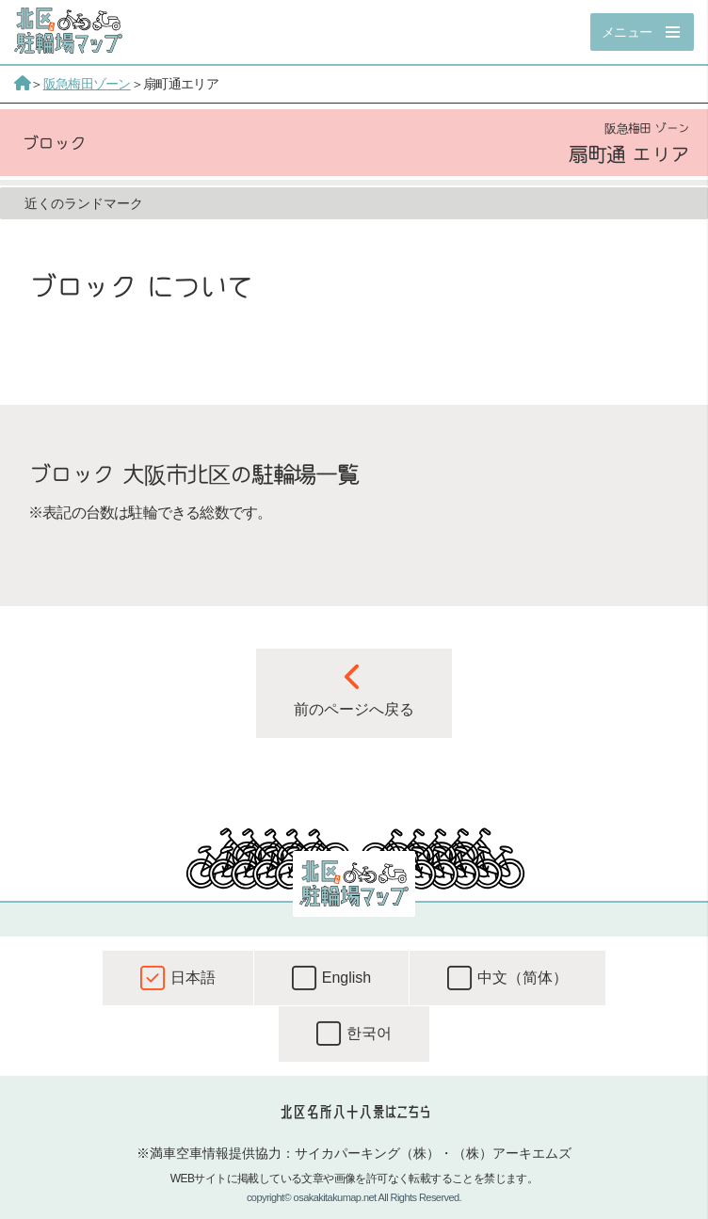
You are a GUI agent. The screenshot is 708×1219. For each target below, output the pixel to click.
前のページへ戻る (354, 690)
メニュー (627, 32)
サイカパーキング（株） (367, 1153)
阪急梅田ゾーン (87, 83)
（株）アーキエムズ (512, 1153)
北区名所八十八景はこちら (354, 1111)
